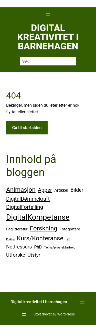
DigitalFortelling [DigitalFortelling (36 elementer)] (24, 207)
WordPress (66, 314)
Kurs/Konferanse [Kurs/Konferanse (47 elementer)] (40, 238)
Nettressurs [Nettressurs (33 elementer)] (19, 247)
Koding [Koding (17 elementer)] (10, 239)
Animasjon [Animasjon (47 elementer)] (21, 189)
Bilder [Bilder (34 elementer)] (76, 190)
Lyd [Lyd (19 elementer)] (68, 239)
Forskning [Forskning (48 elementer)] (43, 228)
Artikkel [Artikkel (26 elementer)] (61, 190)
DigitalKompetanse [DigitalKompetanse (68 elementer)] (38, 217)
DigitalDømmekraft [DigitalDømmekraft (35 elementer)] (28, 199)
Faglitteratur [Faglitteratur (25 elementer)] (17, 229)
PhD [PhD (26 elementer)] (38, 247)
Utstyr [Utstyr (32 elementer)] (33, 255)
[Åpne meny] (48, 14)
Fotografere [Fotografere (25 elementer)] (70, 229)
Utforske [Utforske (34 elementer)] (15, 255)
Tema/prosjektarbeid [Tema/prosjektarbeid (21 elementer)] (60, 247)
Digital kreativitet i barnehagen (48, 37)
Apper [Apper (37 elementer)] (45, 190)
